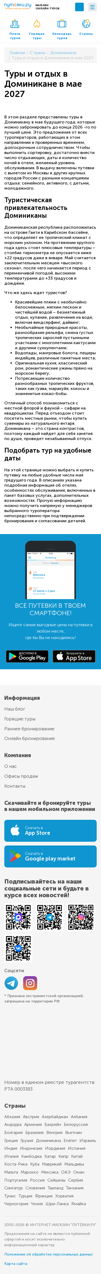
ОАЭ (66, 1172)
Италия (11, 1156)
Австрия (31, 1116)
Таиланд (55, 1187)
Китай (77, 1156)
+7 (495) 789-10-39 (79, 7)
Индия (10, 1148)
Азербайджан (55, 1116)
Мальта (11, 1172)
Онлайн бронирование (29, 738)
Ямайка (78, 1203)
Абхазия (12, 1116)
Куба (34, 1164)
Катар (50, 1156)
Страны (86, 27)
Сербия (75, 1180)
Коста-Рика (15, 1164)
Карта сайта (15, 1263)
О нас (10, 766)
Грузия (26, 1140)
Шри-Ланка (57, 1203)
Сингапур (13, 1187)
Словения (35, 1187)
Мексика (49, 1172)
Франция (44, 1195)
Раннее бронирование (29, 728)
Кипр (63, 1156)
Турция (25, 1195)
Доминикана (48, 1140)
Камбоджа (31, 1156)
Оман (78, 1172)
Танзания (74, 1187)
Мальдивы (74, 1164)
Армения (33, 1124)
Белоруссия (76, 1124)
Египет (70, 1140)
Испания (76, 1148)
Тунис (10, 1195)
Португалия (15, 1180)
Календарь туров (62, 29)
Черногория (16, 1203)
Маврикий (52, 1164)
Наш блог (14, 709)
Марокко (30, 1172)
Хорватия (64, 1195)
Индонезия (31, 1148)
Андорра (13, 1124)
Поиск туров (14, 29)
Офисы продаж (21, 776)
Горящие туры (37, 29)
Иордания (55, 1148)
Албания (79, 1116)
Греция (11, 1140)
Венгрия (54, 1132)
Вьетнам (73, 1132)
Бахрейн (52, 1124)
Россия (37, 1180)
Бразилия (34, 1132)
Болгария (13, 1132)
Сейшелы (56, 1180)
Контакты (14, 786)
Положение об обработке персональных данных (48, 1254)
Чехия (37, 1203)
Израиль (87, 1140)
